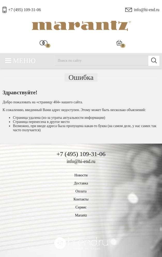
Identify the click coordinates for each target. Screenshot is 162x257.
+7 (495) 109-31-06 (24, 9)
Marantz (81, 215)
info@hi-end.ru (146, 9)
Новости (81, 175)
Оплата (81, 191)
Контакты (81, 199)
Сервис (81, 207)
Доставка (81, 183)
